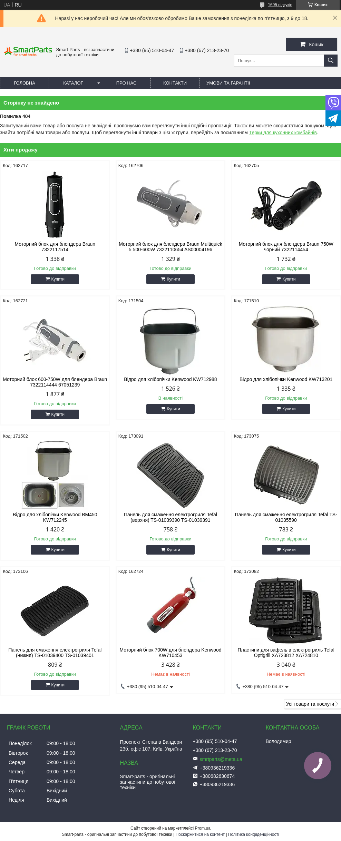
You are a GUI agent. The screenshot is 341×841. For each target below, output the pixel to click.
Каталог (73, 83)
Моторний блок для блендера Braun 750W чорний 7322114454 (286, 246)
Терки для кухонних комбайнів (283, 132)
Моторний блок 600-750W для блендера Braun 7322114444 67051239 (55, 382)
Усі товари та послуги (310, 704)
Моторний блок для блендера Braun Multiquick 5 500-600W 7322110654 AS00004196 (170, 246)
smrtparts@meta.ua (221, 759)
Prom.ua (203, 828)
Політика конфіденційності (253, 834)
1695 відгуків (280, 4)
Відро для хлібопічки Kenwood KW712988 (170, 379)
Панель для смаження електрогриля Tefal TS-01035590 (286, 517)
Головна (24, 83)
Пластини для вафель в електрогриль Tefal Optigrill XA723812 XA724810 (286, 652)
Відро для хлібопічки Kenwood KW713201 (286, 379)
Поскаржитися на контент (200, 834)
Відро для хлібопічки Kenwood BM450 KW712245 (55, 517)
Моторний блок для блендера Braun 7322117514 (55, 246)
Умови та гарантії (228, 83)
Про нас (126, 83)
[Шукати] (331, 61)
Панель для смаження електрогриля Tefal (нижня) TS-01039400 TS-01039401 (54, 652)
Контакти (175, 83)
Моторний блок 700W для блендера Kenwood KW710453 (170, 652)
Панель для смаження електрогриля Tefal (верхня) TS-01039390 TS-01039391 (170, 517)
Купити (58, 279)
